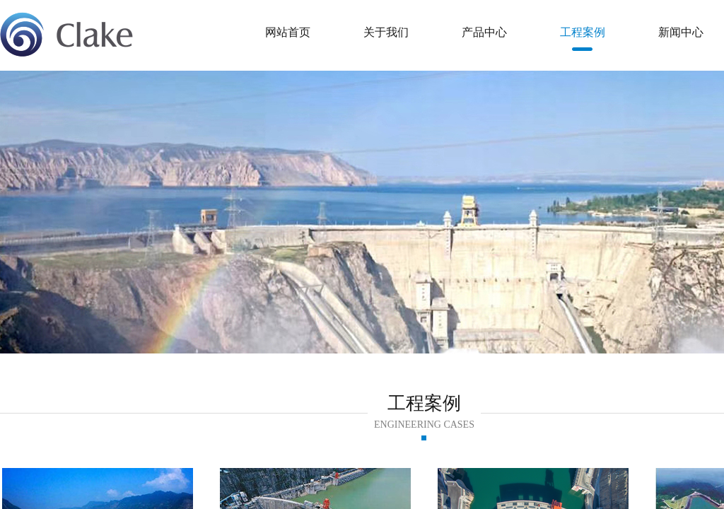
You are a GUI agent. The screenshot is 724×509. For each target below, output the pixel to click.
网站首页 (287, 32)
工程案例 (582, 32)
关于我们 (386, 32)
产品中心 (484, 32)
